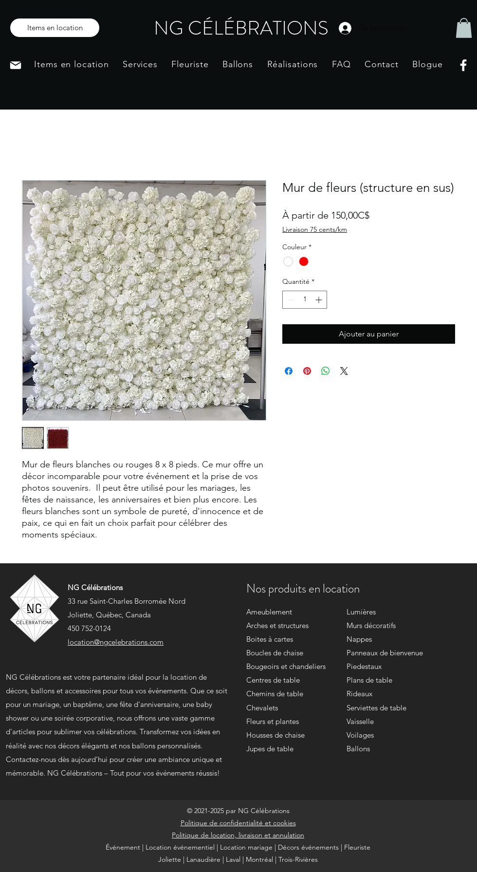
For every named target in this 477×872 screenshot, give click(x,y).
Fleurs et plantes (272, 721)
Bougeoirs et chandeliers (286, 666)
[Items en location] (55, 27)
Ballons (358, 748)
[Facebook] (463, 65)
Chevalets (262, 707)
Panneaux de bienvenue (385, 652)
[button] (464, 28)
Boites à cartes (269, 639)
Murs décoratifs (371, 625)
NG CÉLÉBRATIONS (241, 28)
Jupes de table (270, 748)
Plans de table (369, 680)
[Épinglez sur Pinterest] (307, 371)
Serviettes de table (376, 707)
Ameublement (269, 611)
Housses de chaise (275, 735)
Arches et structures (277, 625)
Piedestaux (364, 666)
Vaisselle (360, 721)
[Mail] (15, 65)
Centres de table (273, 680)
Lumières (361, 611)
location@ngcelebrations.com (116, 642)
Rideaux (359, 693)
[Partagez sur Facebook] (288, 371)
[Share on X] (344, 371)
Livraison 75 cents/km (314, 229)
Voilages (360, 735)
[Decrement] (290, 299)
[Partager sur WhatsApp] (325, 371)
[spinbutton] (304, 299)
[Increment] (319, 299)
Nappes (359, 639)
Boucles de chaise (274, 652)
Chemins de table (274, 693)
